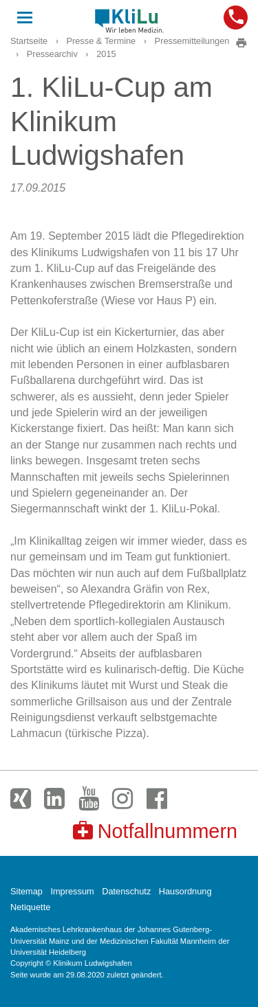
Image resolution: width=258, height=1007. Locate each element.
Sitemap (26, 891)
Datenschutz (126, 891)
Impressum (72, 891)
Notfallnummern (155, 830)
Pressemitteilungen (192, 41)
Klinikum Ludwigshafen (129, 20)
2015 (106, 54)
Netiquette (30, 907)
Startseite (28, 41)
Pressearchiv (52, 54)
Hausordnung (185, 891)
